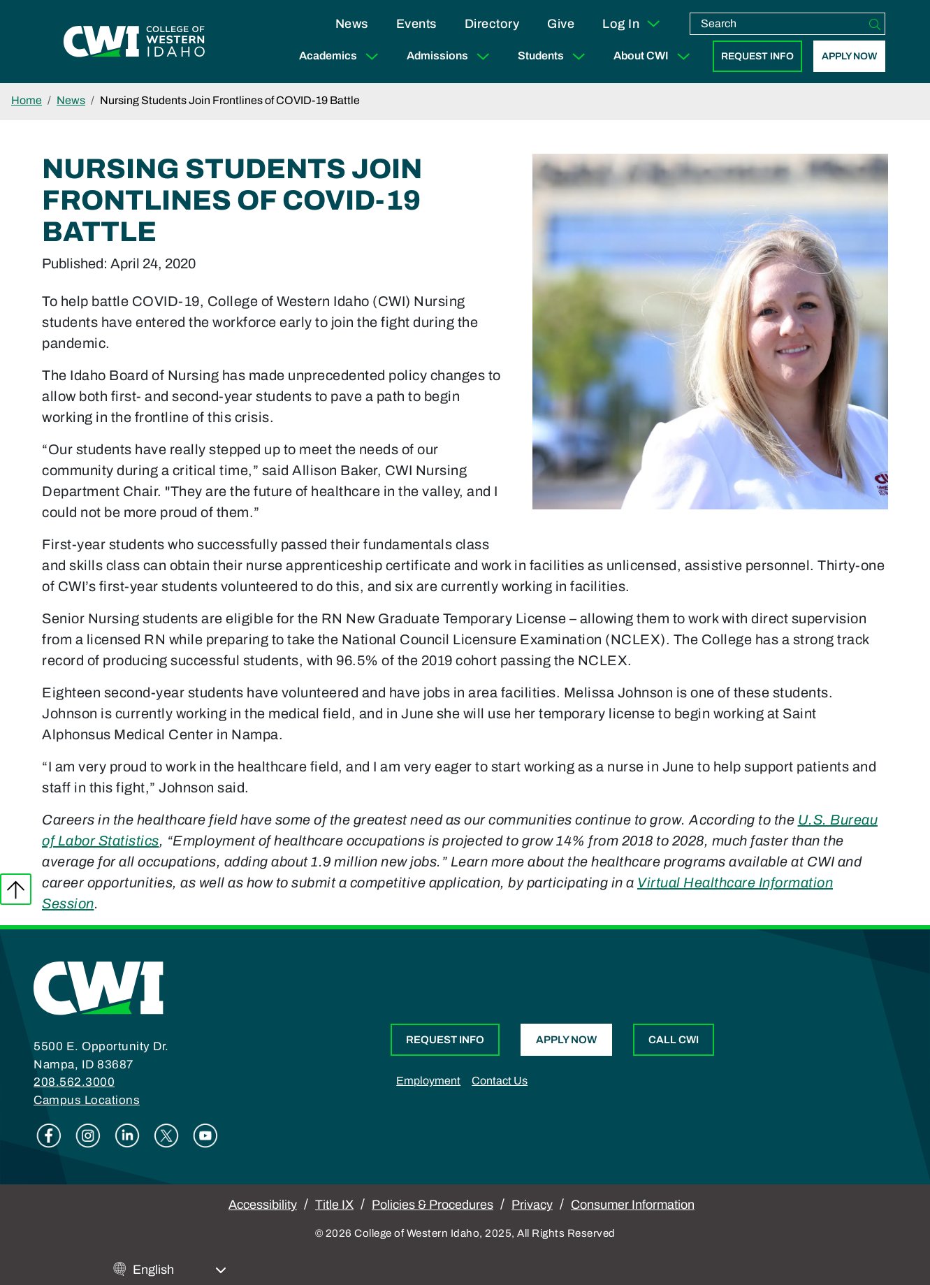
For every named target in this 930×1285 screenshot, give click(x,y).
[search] (777, 23)
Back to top (15, 889)
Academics (341, 56)
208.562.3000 (74, 1082)
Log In (632, 23)
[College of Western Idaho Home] (134, 42)
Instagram (88, 1135)
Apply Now (849, 56)
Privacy (532, 1205)
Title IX (334, 1205)
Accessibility (262, 1205)
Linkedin (127, 1135)
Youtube (205, 1135)
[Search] (875, 24)
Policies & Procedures (432, 1205)
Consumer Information (633, 1205)
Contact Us (500, 1081)
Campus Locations (87, 1100)
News (351, 24)
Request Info (757, 56)
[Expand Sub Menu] (371, 56)
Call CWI (673, 1039)
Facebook (49, 1135)
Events (416, 24)
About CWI (654, 56)
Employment (428, 1081)
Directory (492, 24)
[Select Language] (179, 1270)
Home (26, 100)
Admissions (451, 56)
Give (560, 24)
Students (554, 56)
